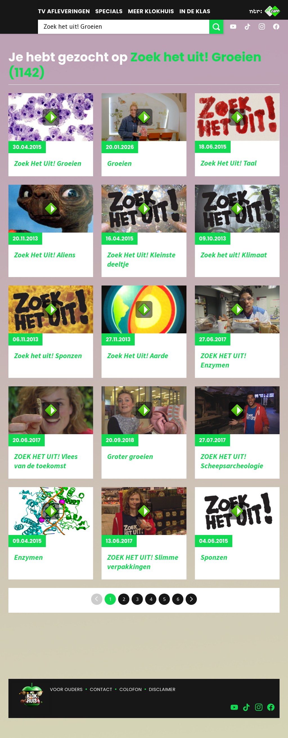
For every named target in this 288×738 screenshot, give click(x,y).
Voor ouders (66, 689)
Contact (101, 689)
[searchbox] (123, 27)
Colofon (131, 689)
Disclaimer (162, 689)
